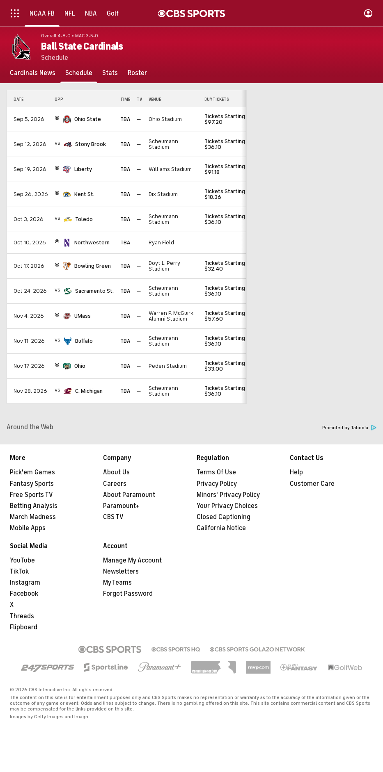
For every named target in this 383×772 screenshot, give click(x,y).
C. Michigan (89, 390)
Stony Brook (90, 144)
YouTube (22, 560)
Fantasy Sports (32, 484)
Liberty (83, 169)
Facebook (24, 594)
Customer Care (312, 484)
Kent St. (84, 194)
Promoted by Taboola (349, 427)
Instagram (25, 582)
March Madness (33, 517)
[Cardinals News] (32, 73)
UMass (82, 315)
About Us (116, 472)
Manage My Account (132, 560)
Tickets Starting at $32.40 (228, 266)
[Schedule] (78, 73)
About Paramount (129, 495)
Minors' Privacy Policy (228, 495)
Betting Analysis (33, 506)
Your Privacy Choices (227, 506)
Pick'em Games (32, 472)
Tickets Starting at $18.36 (228, 194)
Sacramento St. (94, 290)
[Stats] (110, 73)
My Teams (117, 582)
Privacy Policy (217, 484)
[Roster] (137, 73)
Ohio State (87, 119)
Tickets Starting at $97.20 (228, 119)
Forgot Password (128, 594)
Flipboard (23, 627)
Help (296, 472)
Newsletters (121, 571)
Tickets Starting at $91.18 (228, 169)
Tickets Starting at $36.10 (228, 144)
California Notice (221, 528)
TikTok (19, 571)
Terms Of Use (216, 472)
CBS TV (113, 517)
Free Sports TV (31, 495)
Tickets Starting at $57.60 (228, 316)
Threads (22, 616)
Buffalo (84, 340)
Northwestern (92, 242)
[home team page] (67, 119)
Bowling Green (92, 265)
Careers (114, 484)
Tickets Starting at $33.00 (228, 366)
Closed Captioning (223, 517)
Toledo (84, 219)
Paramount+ (121, 506)
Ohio (79, 365)
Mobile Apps (28, 528)
